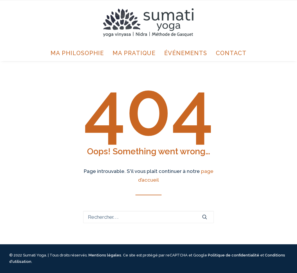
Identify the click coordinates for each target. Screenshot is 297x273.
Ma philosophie (77, 53)
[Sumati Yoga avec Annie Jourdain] (148, 22)
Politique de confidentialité (233, 255)
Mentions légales (104, 255)
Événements (185, 53)
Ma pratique (134, 53)
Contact (231, 53)
